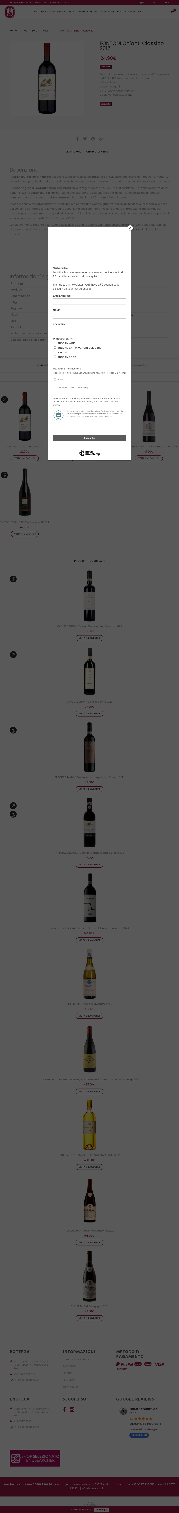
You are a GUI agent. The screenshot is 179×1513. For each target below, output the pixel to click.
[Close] (130, 227)
